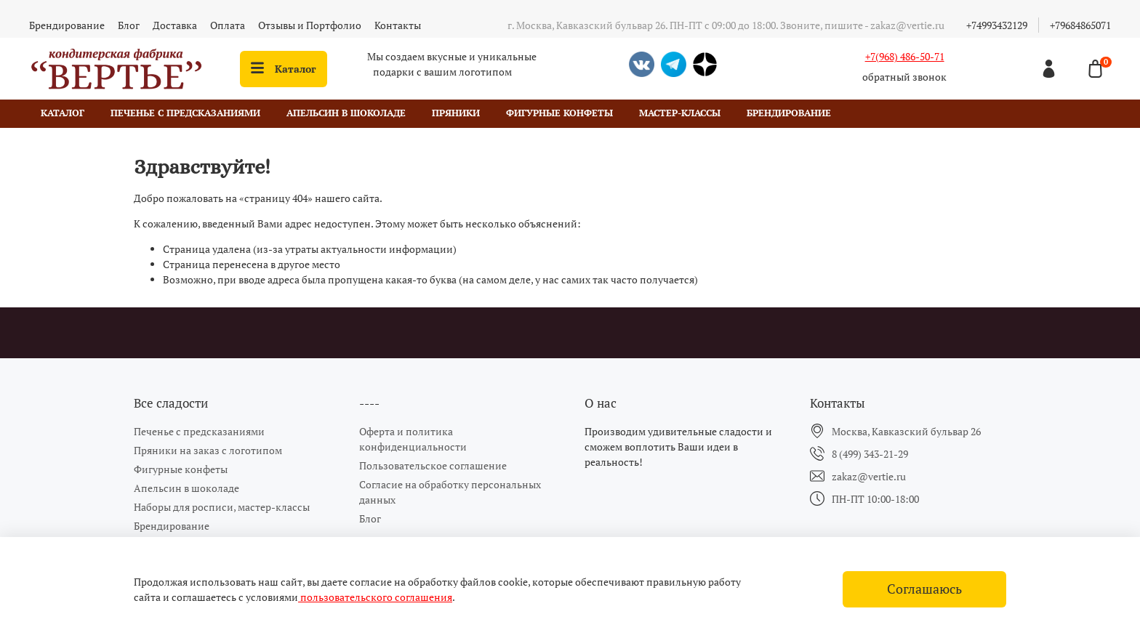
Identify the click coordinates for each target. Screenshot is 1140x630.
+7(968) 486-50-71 (904, 56)
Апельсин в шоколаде (346, 113)
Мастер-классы (679, 113)
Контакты (397, 25)
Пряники (456, 113)
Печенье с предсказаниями (185, 113)
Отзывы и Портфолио (309, 25)
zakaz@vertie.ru (869, 476)
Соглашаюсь (924, 589)
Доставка (175, 25)
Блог (129, 25)
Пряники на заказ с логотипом (208, 450)
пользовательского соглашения (375, 597)
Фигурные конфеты (559, 113)
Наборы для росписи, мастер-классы (222, 507)
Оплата (227, 25)
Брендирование (67, 25)
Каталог (283, 69)
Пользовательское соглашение (433, 465)
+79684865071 (1080, 25)
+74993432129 (996, 25)
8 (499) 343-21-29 (870, 454)
